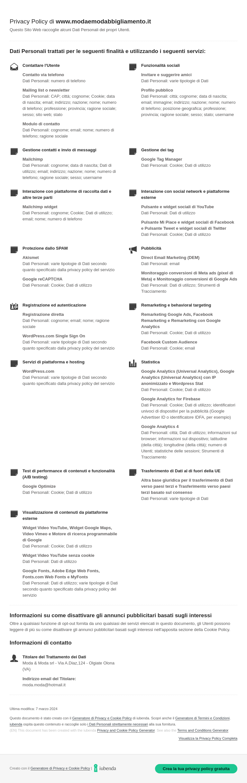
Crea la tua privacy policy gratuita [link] (196, 768)
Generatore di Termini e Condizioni (202, 718)
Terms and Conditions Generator (202, 730)
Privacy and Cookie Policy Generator (126, 730)
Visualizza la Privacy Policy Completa (207, 738)
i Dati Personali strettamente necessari (117, 724)
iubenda (16, 724)
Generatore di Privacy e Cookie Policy (102, 718)
